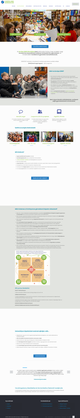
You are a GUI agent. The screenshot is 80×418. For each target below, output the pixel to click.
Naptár (8, 402)
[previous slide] (11, 370)
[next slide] (68, 370)
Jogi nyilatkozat (57, 415)
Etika (46, 415)
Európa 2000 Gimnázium (27, 51)
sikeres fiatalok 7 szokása (23, 159)
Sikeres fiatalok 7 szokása (65, 407)
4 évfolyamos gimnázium (47, 404)
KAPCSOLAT (75, 4)
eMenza (8, 407)
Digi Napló (9, 404)
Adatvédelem (50, 415)
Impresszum (63, 415)
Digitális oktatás (63, 404)
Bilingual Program (63, 402)
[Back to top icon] (73, 415)
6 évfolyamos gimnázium (47, 402)
